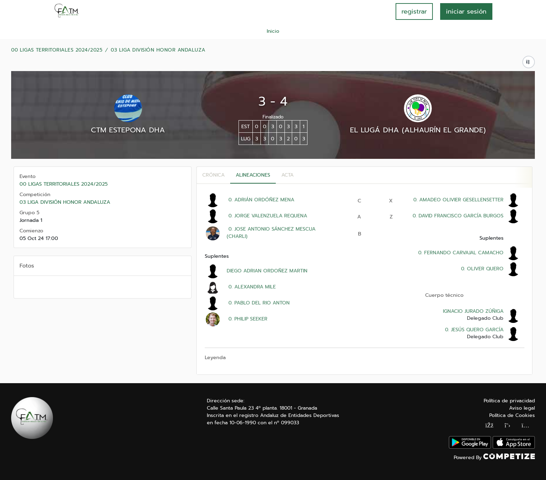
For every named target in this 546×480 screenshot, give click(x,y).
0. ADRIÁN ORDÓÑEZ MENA (260, 199)
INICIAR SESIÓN (466, 11)
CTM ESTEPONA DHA (128, 130)
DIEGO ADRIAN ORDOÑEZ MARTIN (267, 270)
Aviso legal (522, 408)
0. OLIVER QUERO (481, 268)
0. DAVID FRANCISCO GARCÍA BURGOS (457, 215)
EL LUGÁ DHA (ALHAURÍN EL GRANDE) (418, 130)
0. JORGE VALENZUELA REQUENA (267, 215)
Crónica (213, 175)
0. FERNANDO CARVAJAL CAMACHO (460, 252)
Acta (287, 175)
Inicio (273, 31)
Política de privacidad (509, 400)
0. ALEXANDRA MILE (251, 287)
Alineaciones (253, 175)
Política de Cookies (512, 415)
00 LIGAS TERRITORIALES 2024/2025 (56, 50)
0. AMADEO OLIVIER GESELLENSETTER (458, 199)
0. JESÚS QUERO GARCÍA (473, 329)
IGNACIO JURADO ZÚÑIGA (473, 311)
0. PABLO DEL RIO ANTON (258, 303)
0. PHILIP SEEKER (247, 319)
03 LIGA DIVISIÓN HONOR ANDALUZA (158, 50)
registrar (414, 11)
